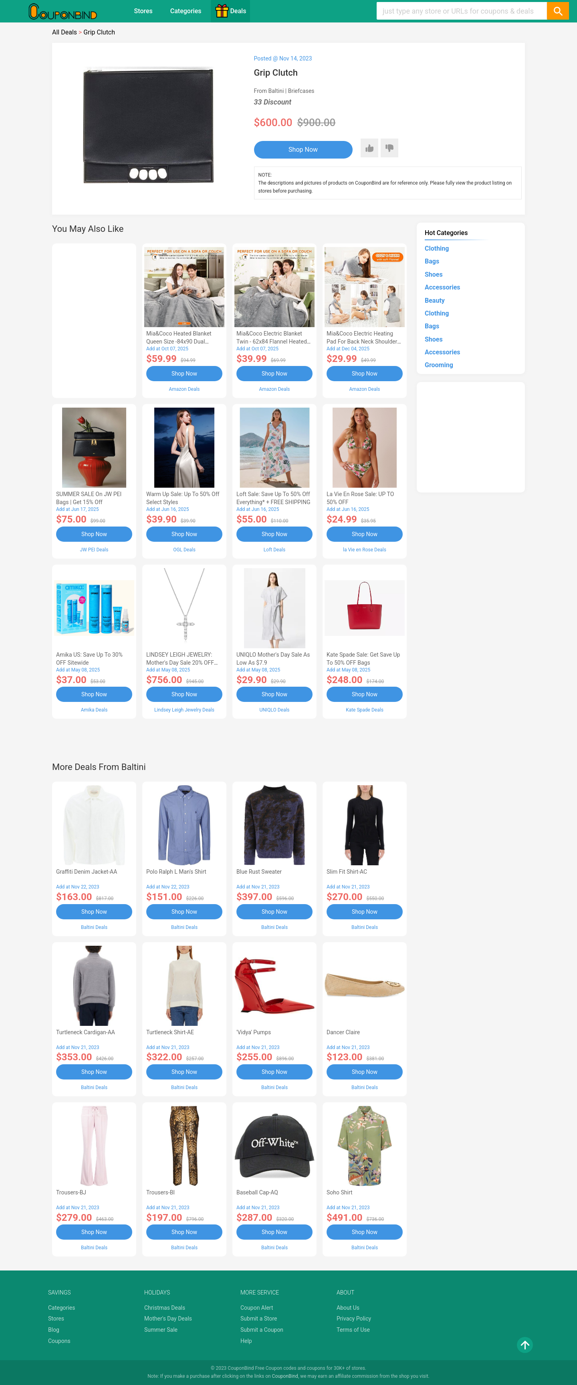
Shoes (434, 274)
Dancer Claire (343, 1032)
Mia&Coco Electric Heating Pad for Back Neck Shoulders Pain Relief (363, 341)
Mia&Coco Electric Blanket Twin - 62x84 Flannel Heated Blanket (271, 341)
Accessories (442, 287)
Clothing (437, 248)
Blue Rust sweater (259, 871)
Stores (143, 11)
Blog (53, 1330)
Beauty (435, 300)
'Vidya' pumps (253, 1032)
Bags (432, 261)
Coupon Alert (256, 1308)
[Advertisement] (94, 319)
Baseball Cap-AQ (257, 1192)
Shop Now (303, 149)
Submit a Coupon (261, 1330)
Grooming (439, 365)
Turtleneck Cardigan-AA (85, 1032)
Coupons (59, 1341)
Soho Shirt (340, 1192)
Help (246, 1341)
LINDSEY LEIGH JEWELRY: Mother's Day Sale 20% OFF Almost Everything (180, 662)
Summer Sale (161, 1330)
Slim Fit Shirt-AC (347, 871)
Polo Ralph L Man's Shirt (176, 871)
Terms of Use (353, 1330)
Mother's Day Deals (168, 1318)
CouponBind (285, 1376)
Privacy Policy (354, 1318)
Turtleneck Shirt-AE (170, 1032)
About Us (348, 1308)
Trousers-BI (160, 1192)
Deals (230, 11)
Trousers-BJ (71, 1192)
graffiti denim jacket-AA (86, 871)
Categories (186, 11)
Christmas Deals (164, 1308)
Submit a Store (258, 1318)
